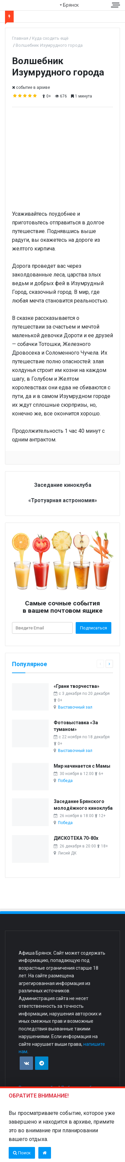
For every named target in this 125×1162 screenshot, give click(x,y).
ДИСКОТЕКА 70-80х (76, 838)
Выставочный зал (75, 707)
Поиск (22, 1152)
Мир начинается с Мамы (82, 766)
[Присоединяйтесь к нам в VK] (26, 1063)
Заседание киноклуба (62, 485)
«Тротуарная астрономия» (62, 500)
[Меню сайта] (116, 5)
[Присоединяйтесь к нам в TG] (41, 1063)
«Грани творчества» (76, 686)
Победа (65, 780)
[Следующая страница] (109, 664)
